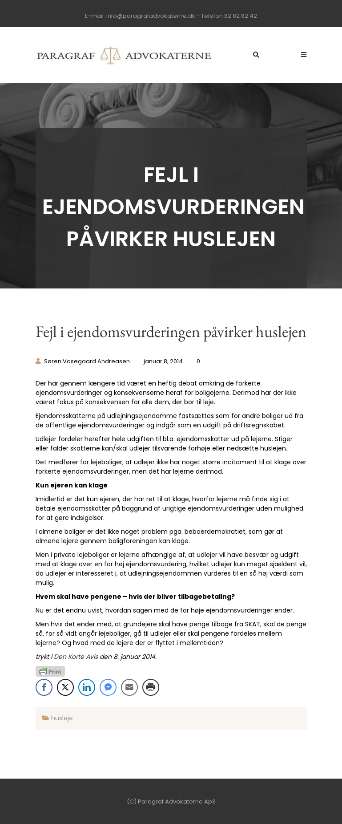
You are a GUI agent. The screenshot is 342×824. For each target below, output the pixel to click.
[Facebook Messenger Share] (108, 687)
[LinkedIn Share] (86, 687)
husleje (62, 718)
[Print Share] (150, 687)
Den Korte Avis (76, 656)
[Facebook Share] (44, 687)
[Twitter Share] (65, 687)
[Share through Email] (129, 687)
